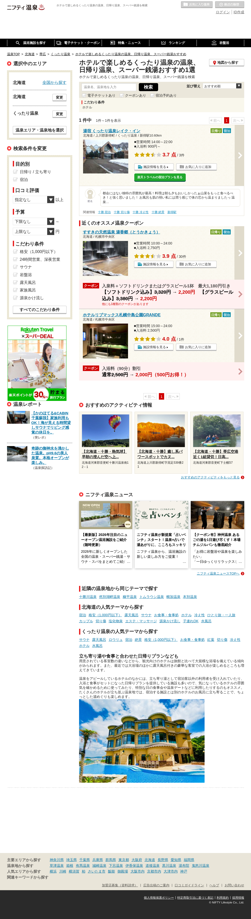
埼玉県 (71, 860)
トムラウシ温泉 (151, 597)
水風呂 (206, 621)
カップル (86, 621)
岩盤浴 (26, 275)
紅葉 (210, 640)
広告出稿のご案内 (156, 885)
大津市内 (171, 871)
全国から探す (54, 82)
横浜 (53, 871)
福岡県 (189, 860)
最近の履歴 (229, 4)
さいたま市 (96, 871)
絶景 (138, 640)
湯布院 (184, 866)
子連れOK (191, 621)
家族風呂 (28, 290)
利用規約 (223, 897)
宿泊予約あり (166, 95)
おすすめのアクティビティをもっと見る (210, 477)
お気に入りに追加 (198, 167)
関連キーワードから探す (27, 877)
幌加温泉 (173, 597)
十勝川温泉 (88, 597)
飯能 (111, 871)
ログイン (223, 12)
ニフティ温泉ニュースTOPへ (218, 573)
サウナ (146, 615)
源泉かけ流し (169, 621)
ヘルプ (214, 885)
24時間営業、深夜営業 (40, 259)
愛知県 (176, 860)
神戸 (183, 871)
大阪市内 (138, 871)
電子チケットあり (101, 95)
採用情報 (238, 897)
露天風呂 (131, 615)
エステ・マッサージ (141, 621)
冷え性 (199, 615)
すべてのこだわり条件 (40, 310)
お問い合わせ (234, 885)
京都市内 (154, 871)
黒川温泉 (169, 866)
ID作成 (239, 12)
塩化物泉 (116, 621)
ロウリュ (116, 640)
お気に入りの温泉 (197, 4)
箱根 (69, 866)
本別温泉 (190, 597)
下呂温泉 (116, 866)
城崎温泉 (99, 866)
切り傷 (101, 621)
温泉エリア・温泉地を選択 (40, 130)
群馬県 (110, 860)
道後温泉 (153, 866)
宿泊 (82, 615)
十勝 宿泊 (104, 212)
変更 (59, 97)
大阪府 (137, 860)
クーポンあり (135, 95)
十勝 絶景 (158, 212)
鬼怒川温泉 (200, 866)
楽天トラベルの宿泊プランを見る (159, 177)
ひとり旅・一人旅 (221, 615)
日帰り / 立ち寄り (35, 172)
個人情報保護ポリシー (159, 897)
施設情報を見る (154, 167)
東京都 (123, 860)
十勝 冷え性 (140, 212)
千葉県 (84, 860)
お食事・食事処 (166, 615)
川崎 (62, 871)
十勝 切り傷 (122, 212)
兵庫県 (97, 860)
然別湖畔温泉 (109, 597)
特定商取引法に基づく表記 (195, 897)
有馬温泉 (83, 866)
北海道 (150, 860)
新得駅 (171, 212)
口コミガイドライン (189, 885)
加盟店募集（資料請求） (120, 885)
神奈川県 (57, 860)
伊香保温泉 (134, 866)
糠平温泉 (130, 597)
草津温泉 (57, 866)
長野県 (163, 860)
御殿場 (122, 871)
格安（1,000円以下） (105, 615)
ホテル (186, 615)
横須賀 (74, 871)
